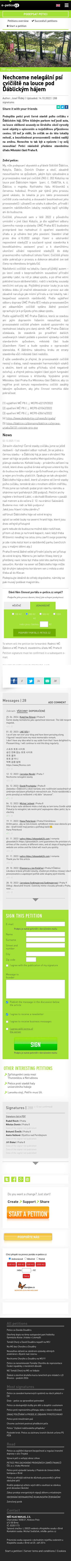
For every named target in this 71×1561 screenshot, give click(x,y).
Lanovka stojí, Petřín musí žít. (25, 1092)
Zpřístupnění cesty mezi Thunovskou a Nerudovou (23, 1076)
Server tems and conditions (39, 1551)
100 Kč (17, 614)
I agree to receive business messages (30, 1021)
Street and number (12, 947)
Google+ (20, 1179)
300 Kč (31, 614)
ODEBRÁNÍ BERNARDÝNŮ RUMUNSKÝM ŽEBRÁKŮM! (34, 1497)
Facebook (66, 107)
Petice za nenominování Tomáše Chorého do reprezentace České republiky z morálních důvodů (34, 1364)
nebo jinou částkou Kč (36, 624)
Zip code (10, 959)
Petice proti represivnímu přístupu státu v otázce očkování (34, 1409)
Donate (28, 1238)
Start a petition (17, 26)
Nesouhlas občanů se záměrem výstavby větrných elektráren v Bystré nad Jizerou (30, 1352)
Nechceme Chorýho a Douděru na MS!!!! (26, 1358)
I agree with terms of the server (21, 1030)
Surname (11, 939)
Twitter (62, 107)
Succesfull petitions (46, 20)
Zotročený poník (14, 1501)
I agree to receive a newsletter (27, 1014)
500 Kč (44, 614)
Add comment (57, 702)
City (8, 953)
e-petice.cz (10, 6)
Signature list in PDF (16, 1116)
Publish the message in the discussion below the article (34, 1003)
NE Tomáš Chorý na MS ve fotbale (23, 1370)
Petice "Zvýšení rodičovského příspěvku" (26, 1428)
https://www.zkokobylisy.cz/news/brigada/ (30, 418)
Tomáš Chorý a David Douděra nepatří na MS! (28, 1341)
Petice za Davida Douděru (19, 1329)
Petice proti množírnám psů (20, 1418)
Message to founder (12, 976)
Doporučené (37, 711)
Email (58, 107)
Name (9, 934)
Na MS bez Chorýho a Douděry (21, 1346)
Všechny (22, 711)
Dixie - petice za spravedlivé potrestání (25, 1400)
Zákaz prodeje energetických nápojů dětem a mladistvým (34, 1492)
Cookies (61, 1551)
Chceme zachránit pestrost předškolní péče (27, 1423)
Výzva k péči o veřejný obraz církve (23, 1458)
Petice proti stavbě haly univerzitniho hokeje (21, 1084)
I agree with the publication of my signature (34, 965)
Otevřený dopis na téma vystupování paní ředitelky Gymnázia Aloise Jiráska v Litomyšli (31, 1336)
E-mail (9, 924)
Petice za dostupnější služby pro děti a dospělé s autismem (35, 1405)
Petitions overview (18, 20)
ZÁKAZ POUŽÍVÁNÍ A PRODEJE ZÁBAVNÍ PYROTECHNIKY (35, 1414)
